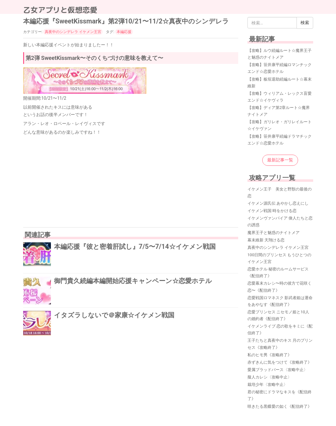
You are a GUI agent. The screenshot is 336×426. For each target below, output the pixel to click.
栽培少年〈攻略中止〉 (267, 384)
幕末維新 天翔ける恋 (265, 240)
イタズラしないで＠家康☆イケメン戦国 (114, 315)
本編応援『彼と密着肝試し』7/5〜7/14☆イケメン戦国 (135, 246)
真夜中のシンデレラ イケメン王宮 (73, 32)
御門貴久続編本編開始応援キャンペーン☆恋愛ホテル (133, 281)
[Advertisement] (131, 181)
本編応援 (124, 32)
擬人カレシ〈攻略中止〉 (269, 377)
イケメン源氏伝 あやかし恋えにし (278, 203)
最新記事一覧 (280, 159)
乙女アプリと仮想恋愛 (60, 10)
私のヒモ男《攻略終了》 (269, 355)
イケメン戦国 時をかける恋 (272, 210)
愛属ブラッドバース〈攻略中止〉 (277, 369)
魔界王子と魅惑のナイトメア (273, 232)
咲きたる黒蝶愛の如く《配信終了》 (279, 406)
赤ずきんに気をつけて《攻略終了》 (279, 362)
